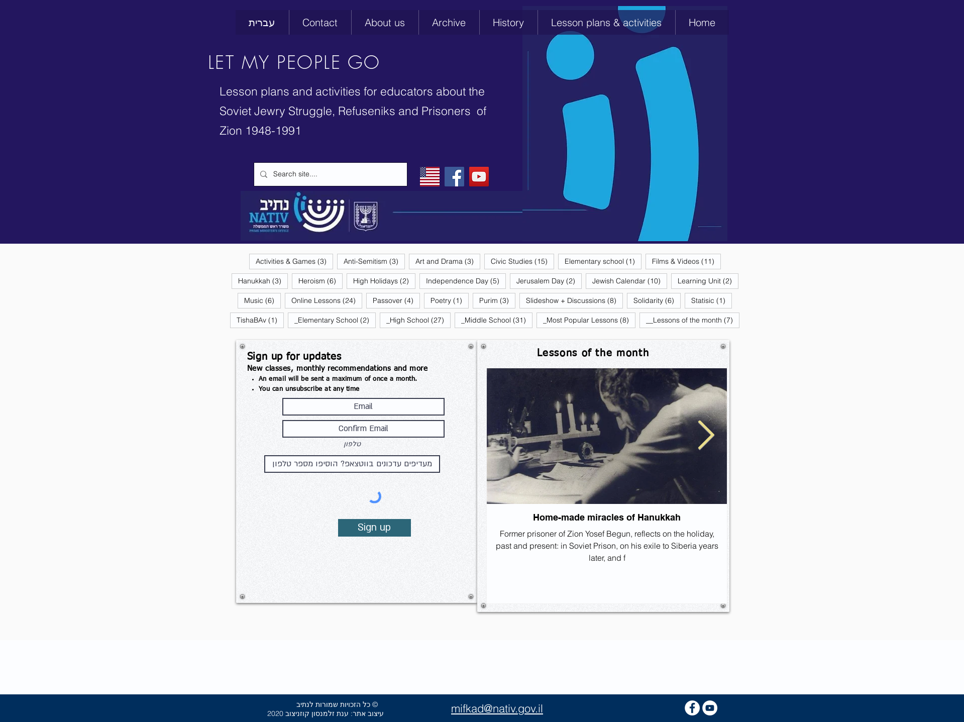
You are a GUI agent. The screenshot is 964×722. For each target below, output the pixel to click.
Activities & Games (294, 261)
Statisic (711, 300)
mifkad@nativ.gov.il (497, 708)
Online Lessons (326, 300)
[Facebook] (454, 176)
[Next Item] (706, 436)
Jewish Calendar (629, 280)
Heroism (320, 280)
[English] (430, 176)
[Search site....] (329, 174)
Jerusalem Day (549, 280)
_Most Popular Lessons (589, 320)
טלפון (352, 444)
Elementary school (603, 261)
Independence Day (466, 280)
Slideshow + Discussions (574, 300)
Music (262, 300)
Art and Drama (447, 261)
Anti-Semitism (374, 261)
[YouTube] (479, 176)
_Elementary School (335, 320)
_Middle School (496, 320)
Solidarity (657, 300)
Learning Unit (708, 280)
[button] (508, 22)
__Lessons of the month (692, 320)
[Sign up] (374, 528)
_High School (418, 320)
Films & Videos (686, 261)
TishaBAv (260, 320)
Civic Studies (522, 261)
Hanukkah (263, 280)
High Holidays (384, 280)
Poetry (450, 300)
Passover (396, 300)
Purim (497, 300)
